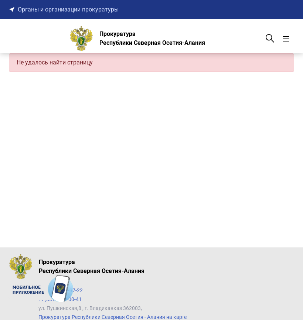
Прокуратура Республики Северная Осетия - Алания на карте (112, 317)
